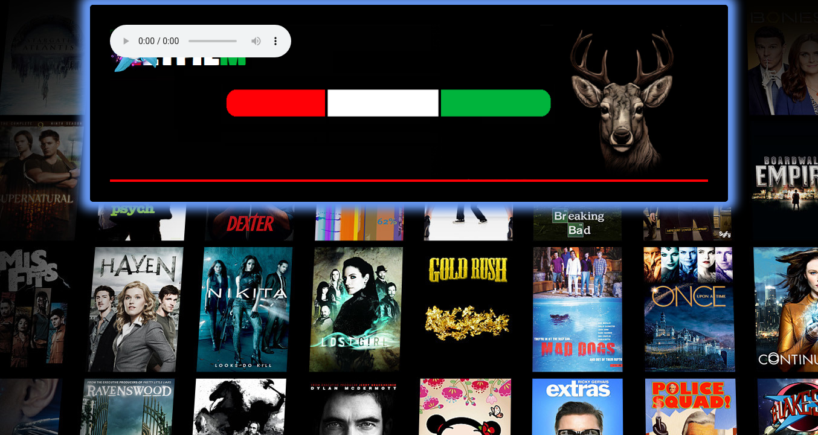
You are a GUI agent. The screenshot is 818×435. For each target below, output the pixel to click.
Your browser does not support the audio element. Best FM (200, 41)
